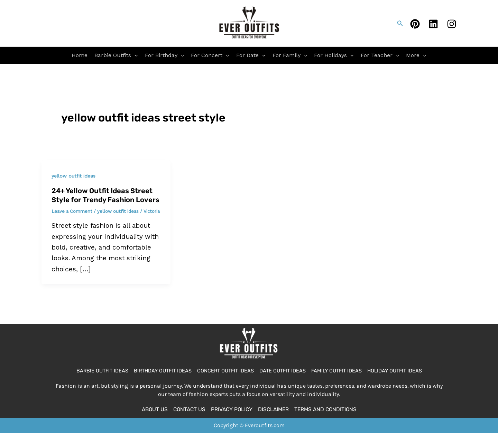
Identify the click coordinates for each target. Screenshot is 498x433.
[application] (134, 55)
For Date (251, 55)
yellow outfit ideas (73, 176)
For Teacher (380, 55)
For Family (290, 55)
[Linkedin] (433, 24)
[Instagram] (451, 24)
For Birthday (164, 55)
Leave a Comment (72, 211)
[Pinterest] (415, 24)
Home (79, 55)
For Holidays (334, 55)
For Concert (210, 55)
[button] (400, 23)
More (416, 55)
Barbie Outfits (116, 55)
